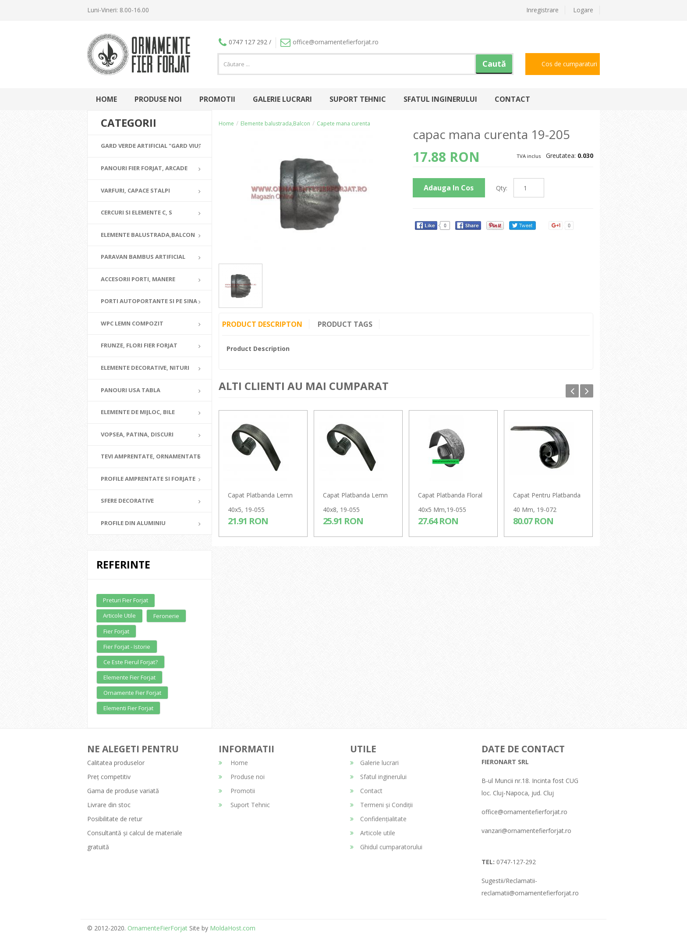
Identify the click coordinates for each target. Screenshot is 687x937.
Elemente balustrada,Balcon (275, 123)
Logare (583, 10)
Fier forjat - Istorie (126, 647)
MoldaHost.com (232, 928)
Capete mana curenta (343, 123)
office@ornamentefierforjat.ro (329, 42)
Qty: (501, 188)
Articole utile (119, 615)
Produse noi (158, 99)
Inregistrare (542, 10)
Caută (494, 63)
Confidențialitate (378, 819)
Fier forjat (116, 631)
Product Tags (345, 324)
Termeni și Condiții (381, 805)
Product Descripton (262, 324)
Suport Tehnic (357, 99)
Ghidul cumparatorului (386, 847)
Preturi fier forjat (125, 600)
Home (106, 99)
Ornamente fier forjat (132, 693)
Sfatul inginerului (440, 99)
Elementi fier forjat (128, 708)
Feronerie (166, 616)
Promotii (217, 99)
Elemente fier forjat (129, 677)
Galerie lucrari (282, 99)
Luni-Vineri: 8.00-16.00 (118, 10)
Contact (512, 99)
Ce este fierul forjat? (130, 662)
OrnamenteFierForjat (157, 928)
